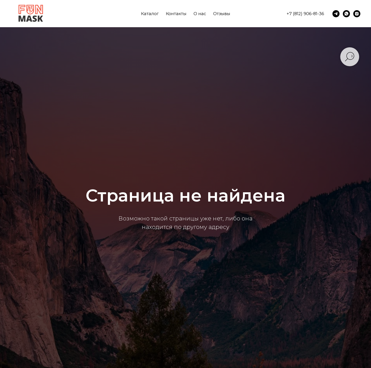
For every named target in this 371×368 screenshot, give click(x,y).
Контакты (176, 13)
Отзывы (221, 13)
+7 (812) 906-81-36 (305, 13)
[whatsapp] (346, 13)
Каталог (150, 13)
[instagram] (356, 13)
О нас (200, 13)
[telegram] (336, 13)
